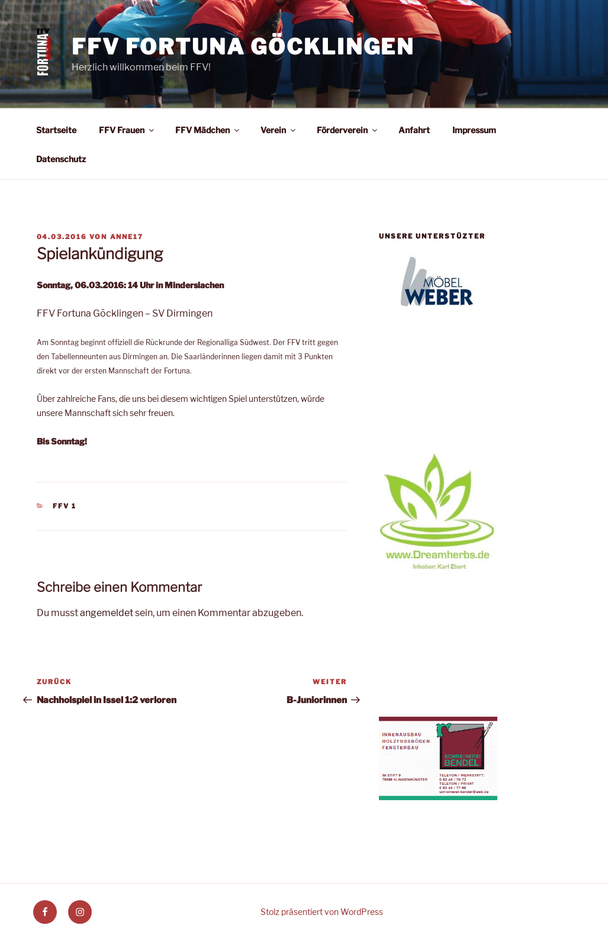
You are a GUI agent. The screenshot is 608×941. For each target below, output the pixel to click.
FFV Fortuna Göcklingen (243, 47)
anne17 (127, 237)
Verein (278, 130)
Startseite (56, 130)
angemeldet (106, 612)
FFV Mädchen (208, 130)
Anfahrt (414, 130)
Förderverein (348, 130)
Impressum (474, 130)
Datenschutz (61, 159)
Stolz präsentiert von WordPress (321, 912)
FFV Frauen (127, 130)
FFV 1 (64, 506)
